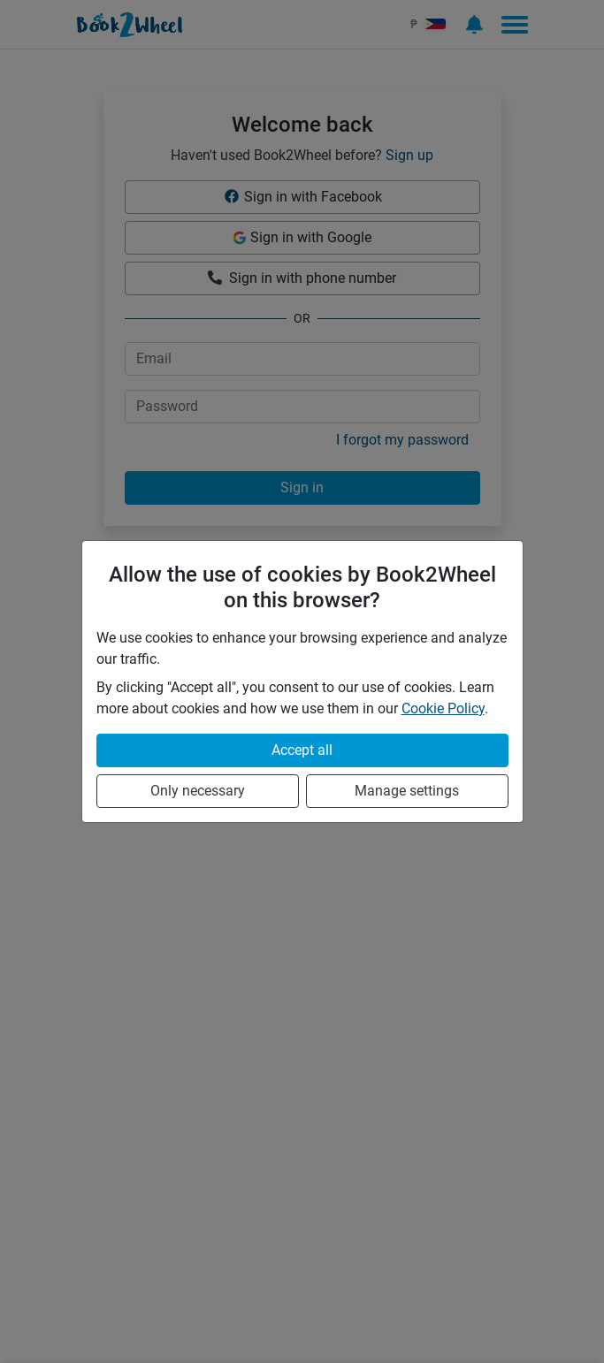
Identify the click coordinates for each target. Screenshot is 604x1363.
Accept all (302, 750)
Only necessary (197, 790)
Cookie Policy (443, 708)
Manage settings (407, 790)
